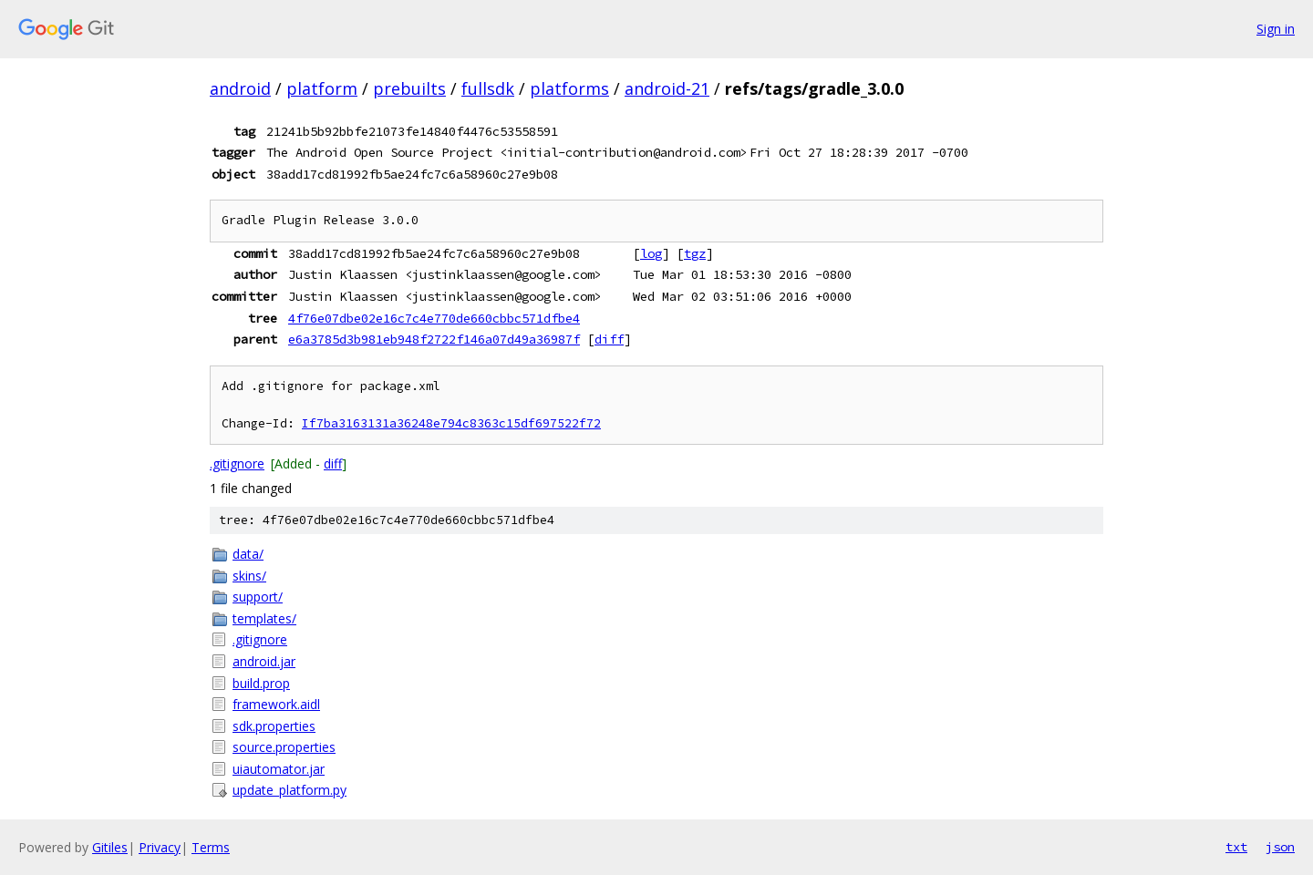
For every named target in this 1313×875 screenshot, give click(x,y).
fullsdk (487, 88)
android (240, 88)
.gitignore (237, 463)
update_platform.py (289, 789)
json (1280, 847)
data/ (248, 553)
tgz (695, 253)
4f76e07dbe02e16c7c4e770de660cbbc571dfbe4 (434, 318)
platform (321, 88)
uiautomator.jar (279, 768)
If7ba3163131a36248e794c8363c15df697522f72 (451, 423)
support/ (258, 596)
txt (1236, 847)
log (651, 253)
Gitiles (110, 847)
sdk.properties (274, 726)
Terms (210, 847)
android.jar (264, 661)
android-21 (667, 88)
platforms (569, 88)
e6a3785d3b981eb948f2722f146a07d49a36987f (434, 339)
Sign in (1275, 28)
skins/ (249, 575)
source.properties (284, 747)
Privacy (160, 847)
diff (609, 339)
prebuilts (409, 88)
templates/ (264, 618)
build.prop (261, 683)
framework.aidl (276, 704)
